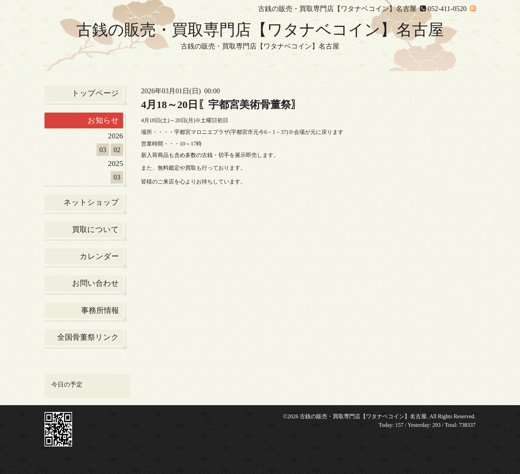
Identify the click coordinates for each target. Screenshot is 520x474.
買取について (95, 229)
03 (102, 150)
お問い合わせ (95, 283)
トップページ (95, 93)
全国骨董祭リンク (88, 337)
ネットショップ (91, 202)
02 (116, 150)
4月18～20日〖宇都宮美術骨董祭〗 (221, 104)
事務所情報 (100, 310)
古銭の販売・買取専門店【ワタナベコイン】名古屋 (260, 30)
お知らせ (103, 120)
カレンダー (99, 256)
